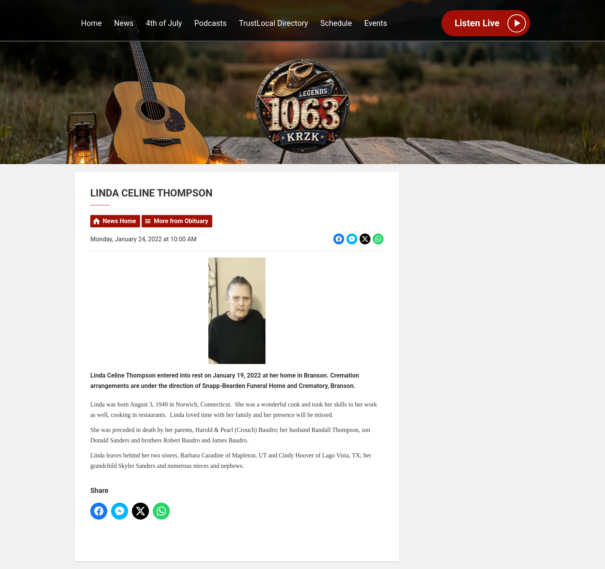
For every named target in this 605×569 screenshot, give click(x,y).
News (124, 23)
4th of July (164, 23)
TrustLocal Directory (273, 23)
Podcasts (210, 23)
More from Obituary (181, 221)
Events (375, 23)
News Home (119, 221)
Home (91, 23)
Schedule (336, 23)
